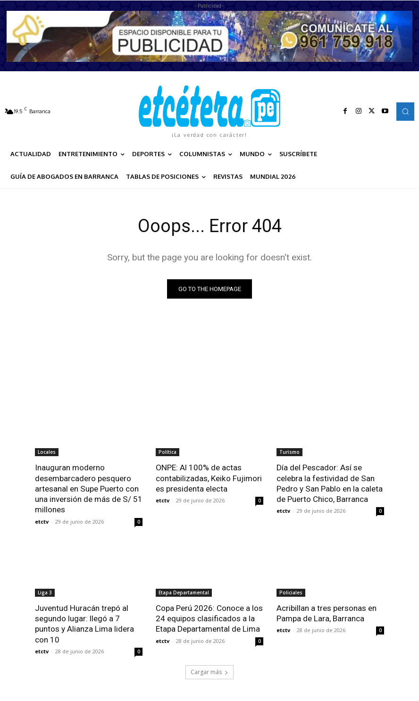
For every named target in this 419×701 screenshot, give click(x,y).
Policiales (290, 592)
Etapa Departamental (184, 592)
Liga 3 (45, 592)
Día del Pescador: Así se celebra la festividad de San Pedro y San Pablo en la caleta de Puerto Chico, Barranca (329, 483)
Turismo (289, 452)
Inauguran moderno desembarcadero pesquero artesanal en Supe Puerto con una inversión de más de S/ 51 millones (88, 488)
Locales (47, 452)
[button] (405, 111)
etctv (42, 521)
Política (167, 452)
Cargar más (209, 671)
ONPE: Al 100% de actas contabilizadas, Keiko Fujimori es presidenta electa (208, 478)
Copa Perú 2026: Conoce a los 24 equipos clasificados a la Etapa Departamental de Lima (209, 618)
